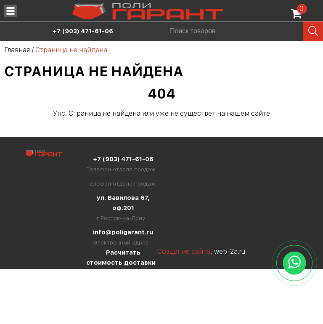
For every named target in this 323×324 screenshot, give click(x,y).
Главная (17, 50)
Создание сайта (183, 251)
